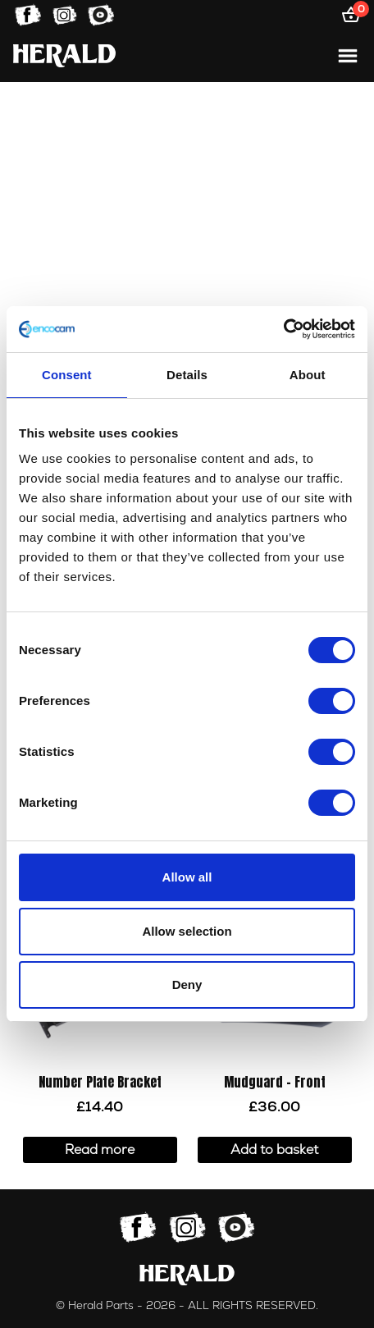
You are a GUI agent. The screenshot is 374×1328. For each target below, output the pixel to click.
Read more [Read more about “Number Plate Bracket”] (100, 1150)
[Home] (64, 55)
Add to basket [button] (274, 1150)
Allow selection (186, 931)
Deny (187, 984)
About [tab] (308, 375)
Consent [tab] (67, 375)
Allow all (187, 877)
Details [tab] (187, 375)
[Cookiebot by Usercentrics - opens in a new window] (283, 329)
